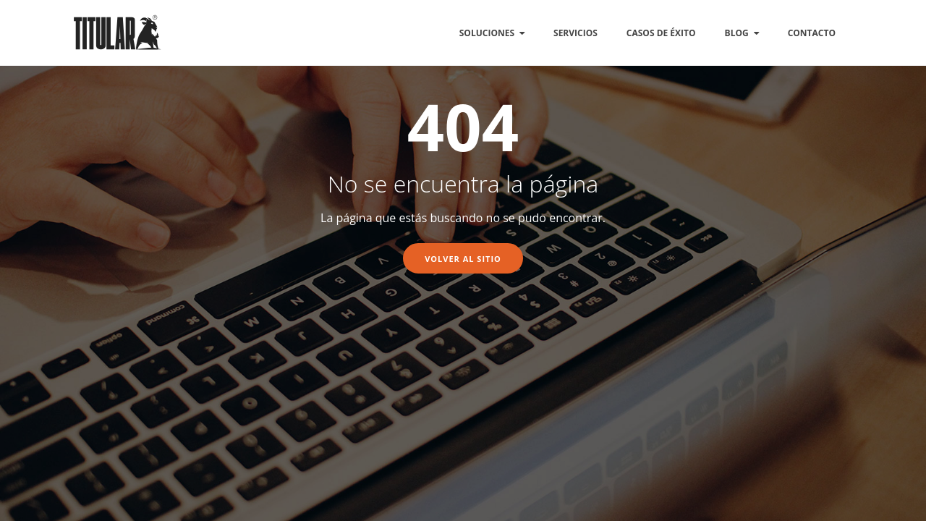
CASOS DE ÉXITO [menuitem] (661, 33)
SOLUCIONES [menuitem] (486, 33)
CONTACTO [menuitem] (812, 33)
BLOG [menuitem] (737, 33)
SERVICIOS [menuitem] (575, 33)
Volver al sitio (463, 258)
